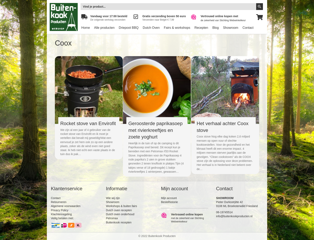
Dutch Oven (151, 27)
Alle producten (104, 27)
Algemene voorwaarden (66, 206)
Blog (215, 27)
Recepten (201, 27)
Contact (248, 27)
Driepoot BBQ (129, 27)
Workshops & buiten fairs (121, 206)
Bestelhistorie (169, 202)
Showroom (230, 27)
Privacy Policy (59, 210)
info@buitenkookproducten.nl (234, 216)
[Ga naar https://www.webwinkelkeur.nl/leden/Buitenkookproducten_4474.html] (221, 18)
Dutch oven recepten (119, 210)
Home (85, 27)
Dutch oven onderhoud (120, 214)
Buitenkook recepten (119, 222)
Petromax (112, 218)
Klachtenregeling (61, 214)
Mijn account (169, 198)
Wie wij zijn (113, 198)
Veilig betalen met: (62, 218)
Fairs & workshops (177, 27)
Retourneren (58, 202)
